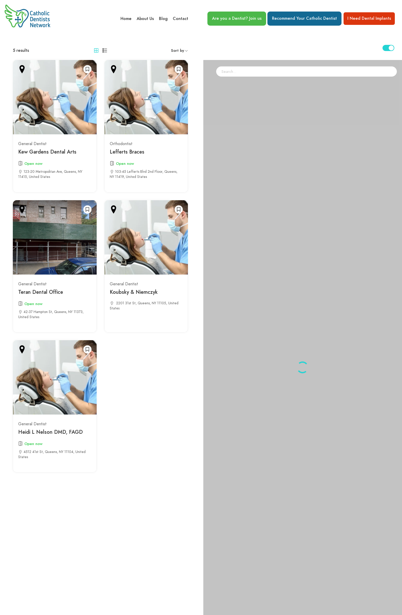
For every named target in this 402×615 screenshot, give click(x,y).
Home (126, 19)
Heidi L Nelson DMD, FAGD (50, 432)
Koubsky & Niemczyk (134, 292)
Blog (163, 19)
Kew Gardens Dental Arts (47, 152)
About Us (145, 19)
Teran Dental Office (40, 292)
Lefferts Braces (127, 152)
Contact (180, 19)
